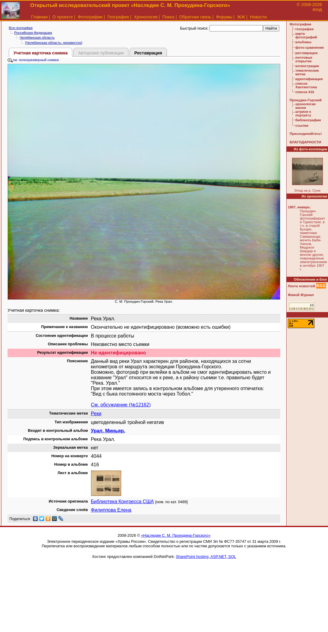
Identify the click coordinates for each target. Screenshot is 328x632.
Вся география (21, 28)
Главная (39, 17)
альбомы (303, 42)
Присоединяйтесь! (306, 133)
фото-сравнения (309, 47)
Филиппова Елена (111, 510)
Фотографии (90, 17)
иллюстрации (307, 66)
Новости (258, 17)
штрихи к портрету (303, 113)
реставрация (306, 53)
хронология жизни (305, 105)
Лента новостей (301, 286)
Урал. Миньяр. (108, 430)
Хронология (146, 17)
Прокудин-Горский (306, 100)
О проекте (62, 17)
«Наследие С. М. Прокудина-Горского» (175, 535)
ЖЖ (241, 17)
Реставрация (148, 52)
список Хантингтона (306, 85)
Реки (96, 413)
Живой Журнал (301, 295)
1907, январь (299, 207)
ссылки (301, 125)
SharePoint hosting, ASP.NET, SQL (206, 556)
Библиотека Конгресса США (122, 501)
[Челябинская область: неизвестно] (53, 42)
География (118, 17)
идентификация (309, 79)
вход (317, 9)
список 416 (304, 92)
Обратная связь (195, 17)
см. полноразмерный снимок (33, 60)
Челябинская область (37, 37)
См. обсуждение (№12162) (121, 404)
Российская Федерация (33, 32)
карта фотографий (306, 35)
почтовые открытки (303, 59)
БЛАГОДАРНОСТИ (305, 142)
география (304, 29)
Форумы (224, 17)
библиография (308, 120)
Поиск (168, 17)
